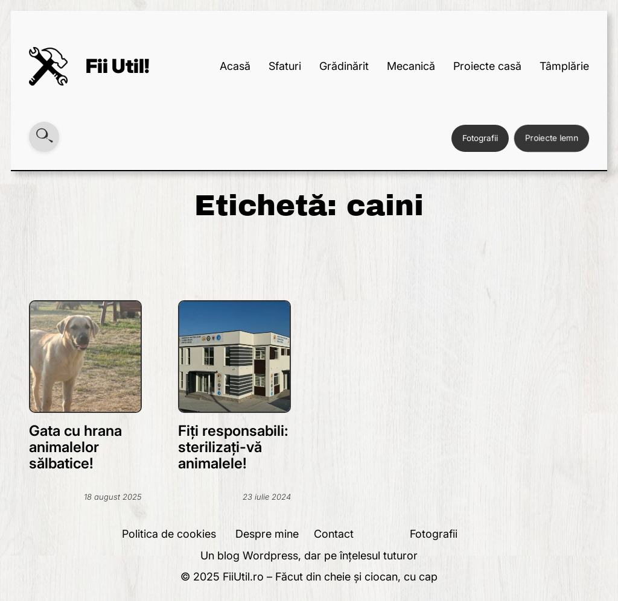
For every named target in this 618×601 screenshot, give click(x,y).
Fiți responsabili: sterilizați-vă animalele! (233, 447)
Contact (334, 533)
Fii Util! (118, 66)
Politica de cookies (169, 533)
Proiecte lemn (551, 138)
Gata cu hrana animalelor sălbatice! (75, 447)
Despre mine (267, 533)
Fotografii (480, 138)
